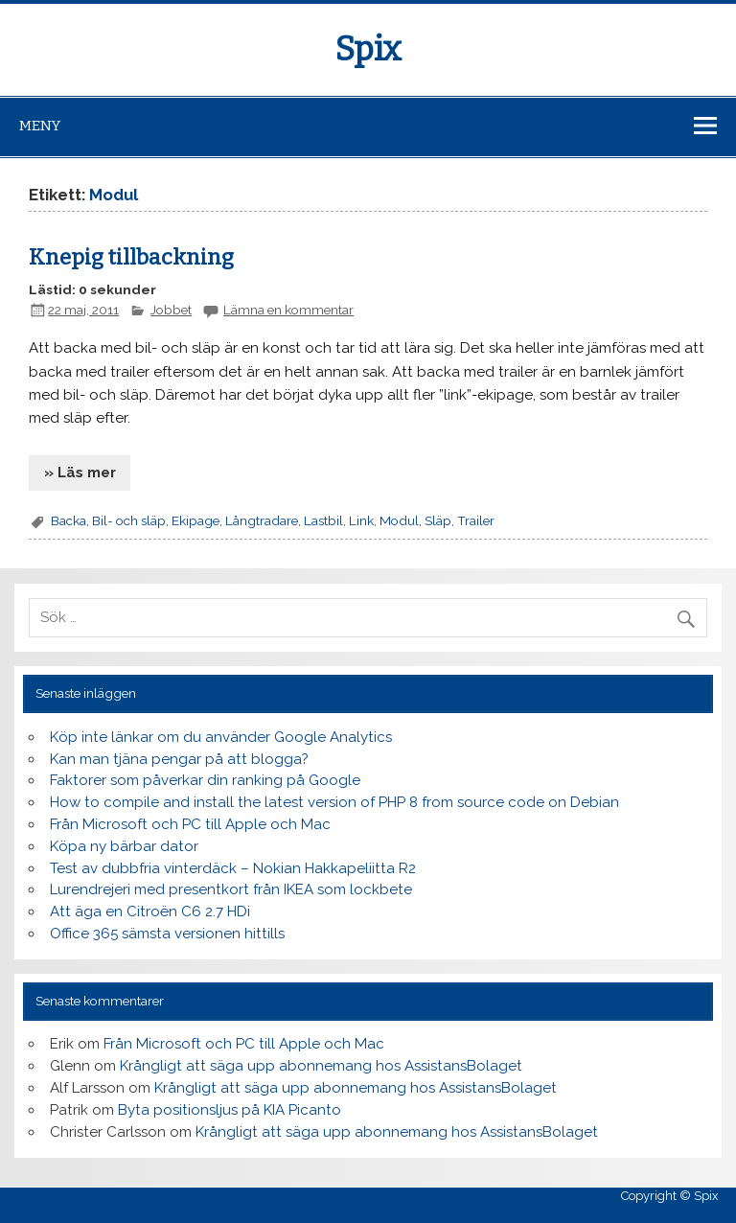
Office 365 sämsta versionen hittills (167, 933)
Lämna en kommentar (288, 309)
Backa (68, 520)
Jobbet (171, 309)
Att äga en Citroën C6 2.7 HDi (150, 911)
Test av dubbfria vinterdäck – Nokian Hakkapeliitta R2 (233, 868)
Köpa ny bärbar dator (124, 846)
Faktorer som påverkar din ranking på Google (205, 780)
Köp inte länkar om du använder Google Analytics (221, 737)
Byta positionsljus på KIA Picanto (229, 1110)
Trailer (475, 520)
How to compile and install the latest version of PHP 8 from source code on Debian (334, 802)
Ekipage (195, 520)
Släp (438, 520)
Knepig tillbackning (131, 257)
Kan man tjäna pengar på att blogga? (179, 759)
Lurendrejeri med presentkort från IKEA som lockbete (231, 889)
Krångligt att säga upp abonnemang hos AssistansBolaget (321, 1065)
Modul (399, 520)
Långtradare (261, 520)
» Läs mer (80, 472)
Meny (39, 125)
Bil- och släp (129, 520)
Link (361, 520)
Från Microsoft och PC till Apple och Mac (190, 824)
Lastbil (323, 520)
